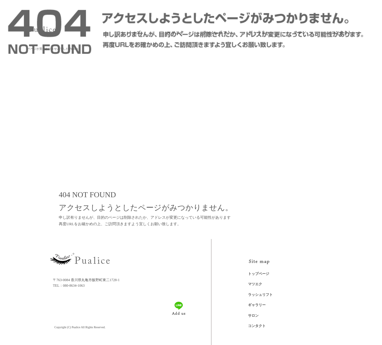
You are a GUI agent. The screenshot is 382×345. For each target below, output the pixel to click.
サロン (299, 33)
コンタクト (340, 33)
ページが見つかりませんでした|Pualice (53, 48)
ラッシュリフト (216, 33)
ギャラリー (258, 33)
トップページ (134, 33)
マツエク (173, 33)
